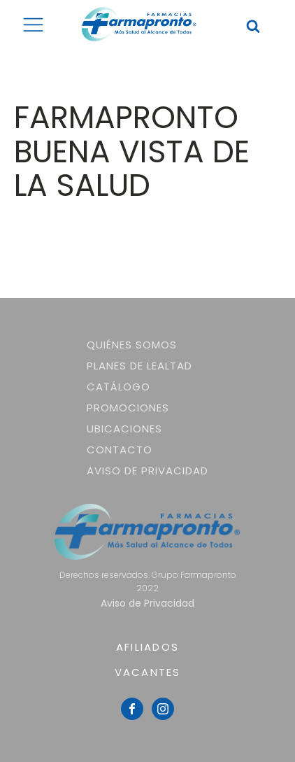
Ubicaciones (124, 428)
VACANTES (148, 672)
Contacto (119, 449)
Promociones (128, 407)
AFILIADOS (147, 647)
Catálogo (118, 386)
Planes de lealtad (139, 365)
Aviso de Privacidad (147, 470)
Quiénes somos (132, 344)
